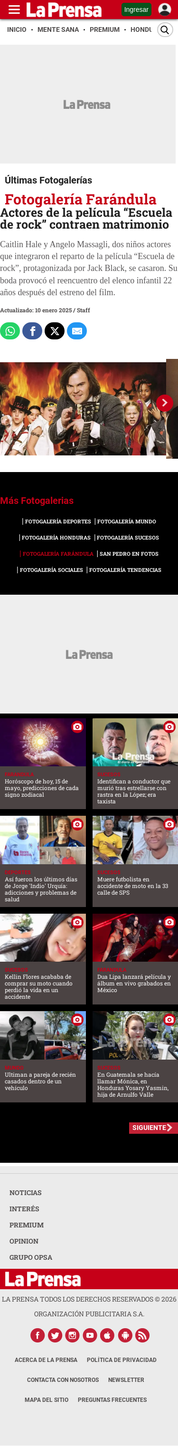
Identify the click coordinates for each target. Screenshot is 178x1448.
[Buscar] (165, 29)
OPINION (23, 1240)
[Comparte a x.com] (55, 330)
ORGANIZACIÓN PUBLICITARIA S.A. (89, 1313)
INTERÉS (24, 1208)
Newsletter (126, 1380)
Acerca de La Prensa (46, 1360)
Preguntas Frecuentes (112, 1400)
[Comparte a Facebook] (32, 330)
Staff (83, 310)
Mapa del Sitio (46, 1400)
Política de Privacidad (122, 1360)
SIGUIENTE (149, 1127)
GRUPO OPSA (30, 1257)
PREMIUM (26, 1224)
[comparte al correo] (77, 330)
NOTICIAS (25, 1192)
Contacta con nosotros (63, 1380)
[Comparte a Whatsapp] (10, 330)
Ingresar (136, 9)
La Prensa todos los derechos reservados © (89, 1298)
